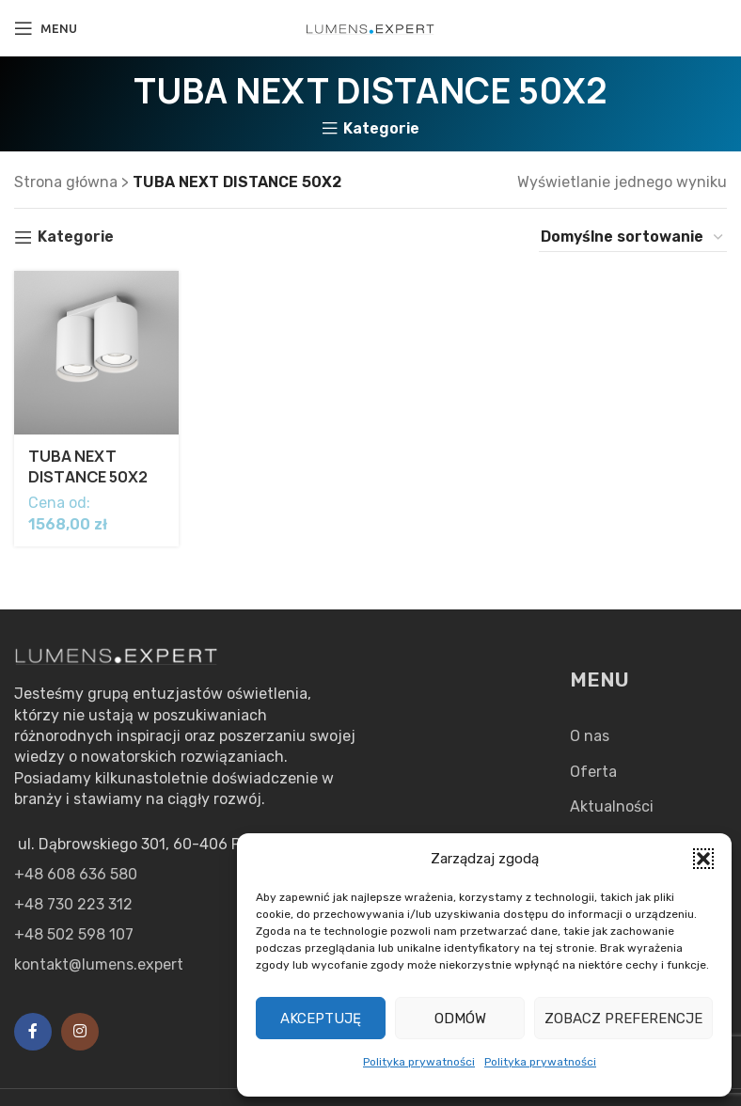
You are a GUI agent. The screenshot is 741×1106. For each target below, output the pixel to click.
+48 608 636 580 (75, 874)
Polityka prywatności (419, 1061)
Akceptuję (320, 1018)
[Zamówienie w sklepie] (633, 237)
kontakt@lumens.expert (98, 964)
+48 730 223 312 (73, 904)
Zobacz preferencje (623, 1018)
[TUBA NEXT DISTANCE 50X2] (96, 353)
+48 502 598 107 (74, 934)
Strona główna (66, 182)
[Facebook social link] (33, 1032)
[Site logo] (370, 28)
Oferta (593, 772)
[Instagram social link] (80, 1032)
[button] (703, 858)
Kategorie (381, 128)
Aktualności (612, 806)
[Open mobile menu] (46, 28)
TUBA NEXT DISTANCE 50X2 (89, 466)
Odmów (460, 1018)
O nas (589, 736)
